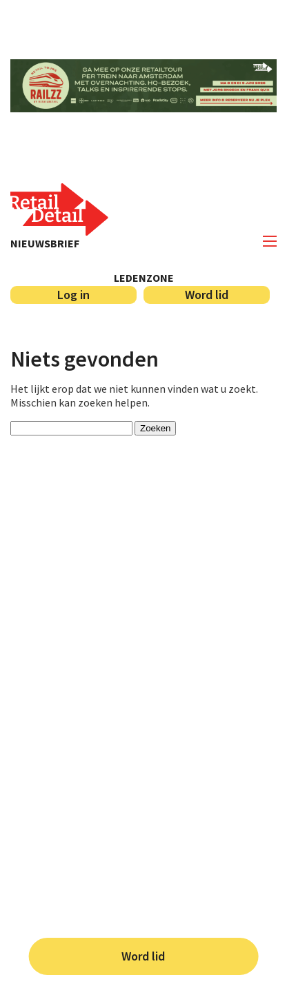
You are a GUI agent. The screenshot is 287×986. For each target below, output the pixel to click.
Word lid (143, 956)
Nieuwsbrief (44, 243)
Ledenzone (144, 278)
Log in (73, 294)
